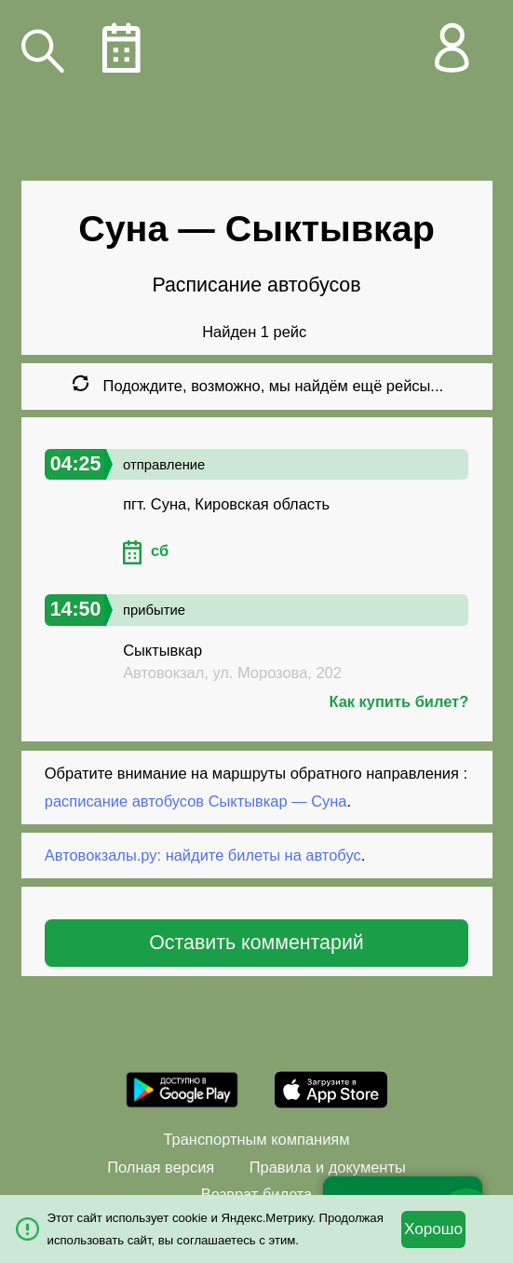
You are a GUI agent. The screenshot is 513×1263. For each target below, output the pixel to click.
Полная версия (160, 1167)
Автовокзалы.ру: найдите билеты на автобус (203, 855)
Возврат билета (256, 1194)
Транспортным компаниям (256, 1139)
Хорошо (433, 1229)
